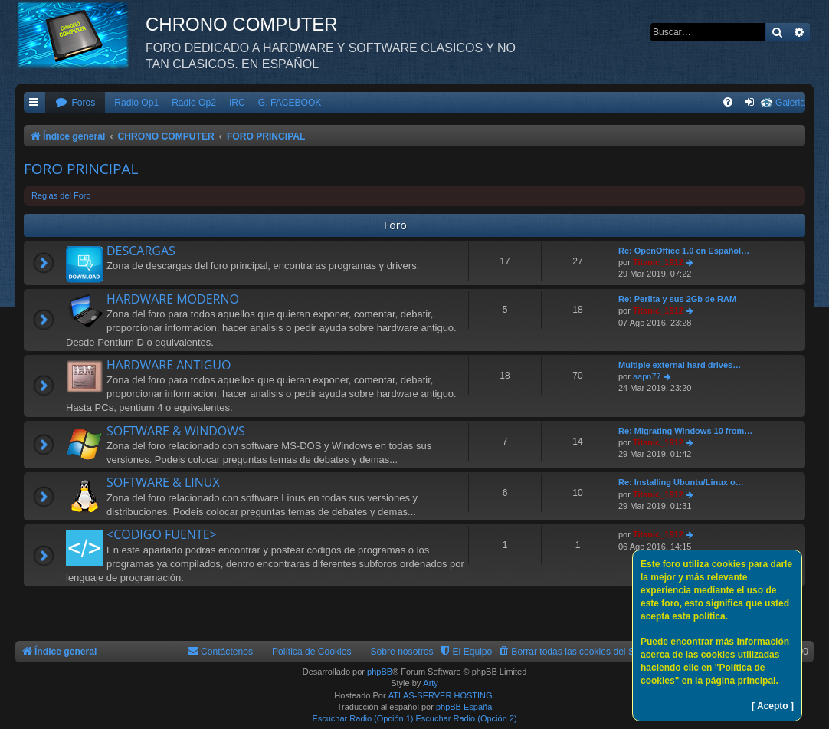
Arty (430, 683)
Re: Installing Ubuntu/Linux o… (681, 482)
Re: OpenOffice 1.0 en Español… (683, 250)
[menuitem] (75, 103)
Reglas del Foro (61, 195)
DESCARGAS (140, 250)
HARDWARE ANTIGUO (168, 364)
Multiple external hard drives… (679, 364)
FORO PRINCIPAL (81, 169)
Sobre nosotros (402, 651)
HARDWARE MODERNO (172, 299)
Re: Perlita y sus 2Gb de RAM (677, 299)
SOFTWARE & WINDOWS (175, 430)
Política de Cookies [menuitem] (312, 651)
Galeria (790, 102)
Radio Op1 (136, 102)
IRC (237, 102)
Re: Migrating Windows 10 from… (685, 430)
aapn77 (647, 376)
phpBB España (464, 706)
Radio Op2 (194, 102)
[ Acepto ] (773, 706)
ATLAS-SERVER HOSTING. (441, 695)
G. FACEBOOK (290, 102)
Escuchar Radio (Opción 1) (362, 718)
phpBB (379, 671)
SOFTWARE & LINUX (163, 482)
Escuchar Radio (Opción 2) (466, 718)
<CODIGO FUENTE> (161, 534)
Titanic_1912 (658, 262)
